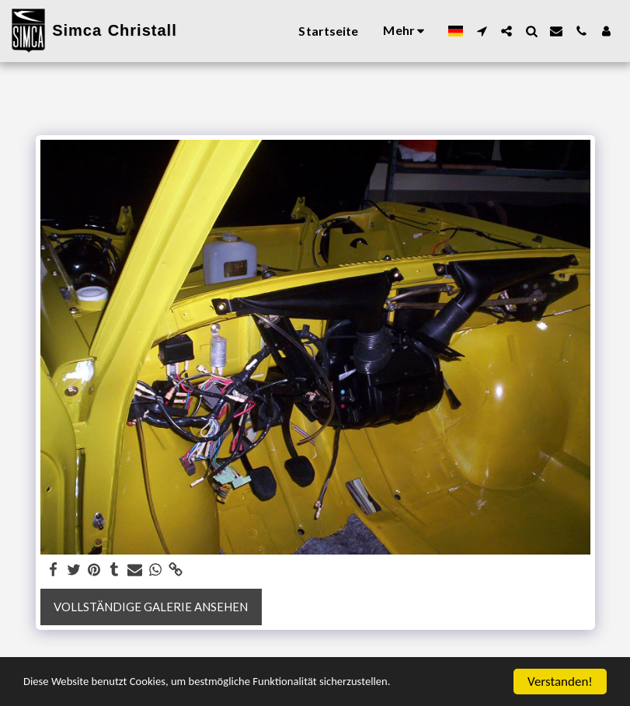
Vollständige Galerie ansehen (151, 607)
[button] (481, 31)
